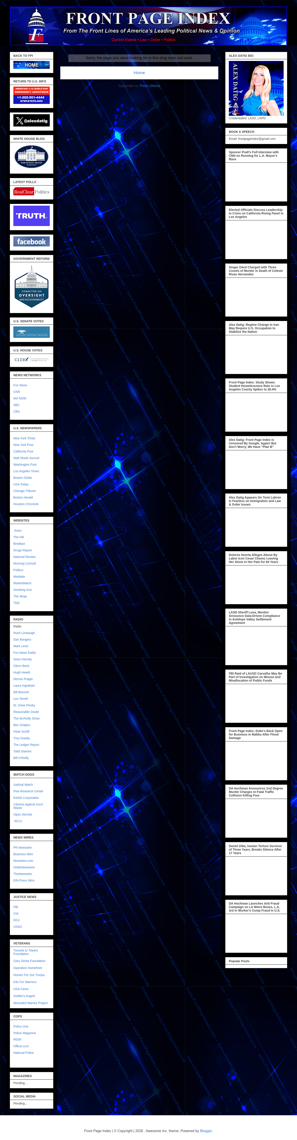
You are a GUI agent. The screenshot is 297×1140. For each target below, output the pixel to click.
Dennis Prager (23, 679)
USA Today (20, 484)
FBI (15, 907)
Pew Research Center (28, 791)
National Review (24, 557)
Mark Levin (20, 646)
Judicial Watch (23, 784)
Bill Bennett (21, 692)
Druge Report (22, 550)
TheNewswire (22, 874)
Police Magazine (24, 1033)
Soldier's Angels (24, 996)
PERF (17, 1039)
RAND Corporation (26, 798)
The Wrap (20, 596)
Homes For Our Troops (29, 975)
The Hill (18, 537)
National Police (23, 1052)
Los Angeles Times (26, 471)
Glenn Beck (21, 666)
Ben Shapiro (21, 725)
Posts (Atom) (150, 86)
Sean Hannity (22, 659)
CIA (15, 913)
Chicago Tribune (24, 491)
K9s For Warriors (24, 982)
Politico (18, 570)
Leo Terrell (20, 698)
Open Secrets (22, 814)
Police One (20, 1026)
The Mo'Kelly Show (26, 718)
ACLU (18, 821)
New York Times (24, 438)
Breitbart (19, 543)
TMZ (16, 603)
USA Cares (20, 989)
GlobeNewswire (24, 867)
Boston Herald (23, 497)
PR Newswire (22, 847)
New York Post (23, 445)
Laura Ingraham (24, 685)
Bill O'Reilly (21, 758)
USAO (17, 926)
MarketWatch (22, 583)
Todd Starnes (22, 751)
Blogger (206, 1131)
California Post (23, 451)
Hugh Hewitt (21, 672)
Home (139, 72)
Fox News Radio (24, 652)
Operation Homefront (27, 968)
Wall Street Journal (26, 458)
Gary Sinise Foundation (29, 961)
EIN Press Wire (23, 880)
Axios (17, 530)
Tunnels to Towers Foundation (25, 952)
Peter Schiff (21, 731)
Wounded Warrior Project (30, 1003)
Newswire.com (23, 860)
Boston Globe (22, 477)
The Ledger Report (26, 744)
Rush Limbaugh (24, 633)
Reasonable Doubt (26, 712)
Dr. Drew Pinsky (24, 705)
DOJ (16, 920)
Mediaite (19, 576)
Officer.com (21, 1046)
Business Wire (23, 854)
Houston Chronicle (26, 504)
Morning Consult (24, 563)
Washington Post (24, 464)
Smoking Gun (22, 589)
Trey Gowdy (21, 738)
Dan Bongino (22, 639)
